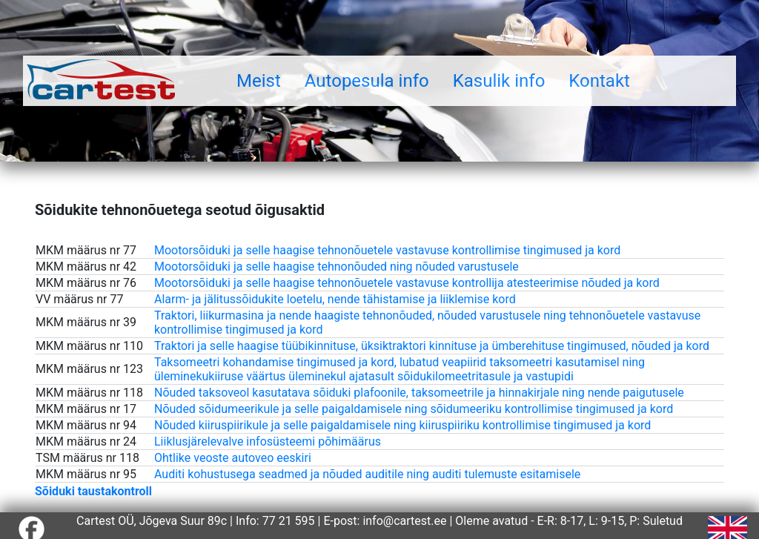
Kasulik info (499, 80)
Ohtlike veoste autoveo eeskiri (232, 458)
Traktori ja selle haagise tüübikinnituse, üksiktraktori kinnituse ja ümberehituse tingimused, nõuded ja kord (431, 346)
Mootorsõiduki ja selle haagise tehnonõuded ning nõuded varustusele (336, 266)
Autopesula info (367, 80)
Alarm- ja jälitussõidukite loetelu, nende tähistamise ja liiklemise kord (335, 299)
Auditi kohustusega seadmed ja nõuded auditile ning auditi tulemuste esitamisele (367, 474)
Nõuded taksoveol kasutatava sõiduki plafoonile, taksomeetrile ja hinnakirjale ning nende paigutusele (419, 393)
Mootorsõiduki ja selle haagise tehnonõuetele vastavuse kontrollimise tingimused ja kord (387, 250)
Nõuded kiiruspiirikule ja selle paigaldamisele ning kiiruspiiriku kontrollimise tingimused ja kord (402, 425)
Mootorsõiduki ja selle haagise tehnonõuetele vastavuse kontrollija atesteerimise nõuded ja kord (407, 283)
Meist (258, 80)
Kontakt (599, 80)
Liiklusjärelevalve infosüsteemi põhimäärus (267, 441)
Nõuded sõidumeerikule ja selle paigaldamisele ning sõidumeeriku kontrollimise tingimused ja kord (413, 409)
